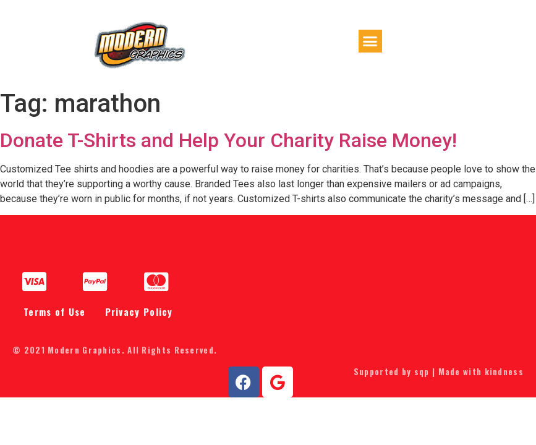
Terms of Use (54, 317)
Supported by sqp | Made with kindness (439, 377)
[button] (370, 44)
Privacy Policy (139, 317)
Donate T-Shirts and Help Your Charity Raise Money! (228, 145)
